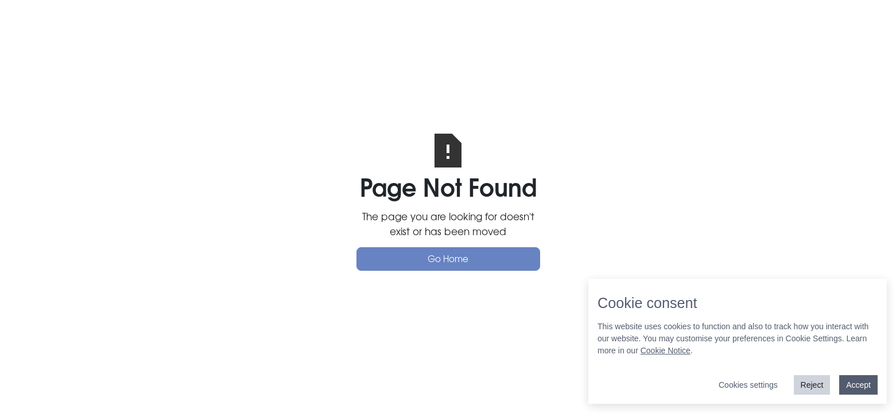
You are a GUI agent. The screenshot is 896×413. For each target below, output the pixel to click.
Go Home (448, 258)
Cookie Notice (666, 350)
